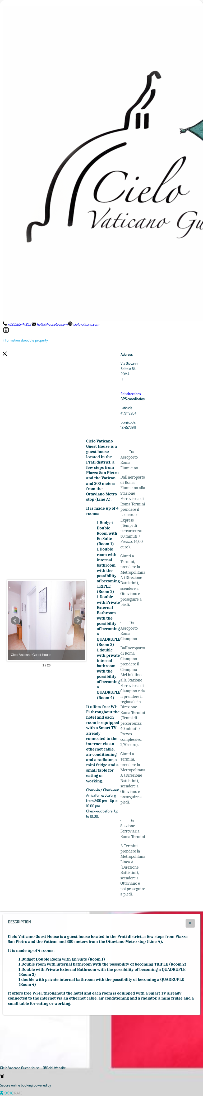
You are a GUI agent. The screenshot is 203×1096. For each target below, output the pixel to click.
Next (107, 620)
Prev (15, 620)
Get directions (160, 393)
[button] (190, 923)
